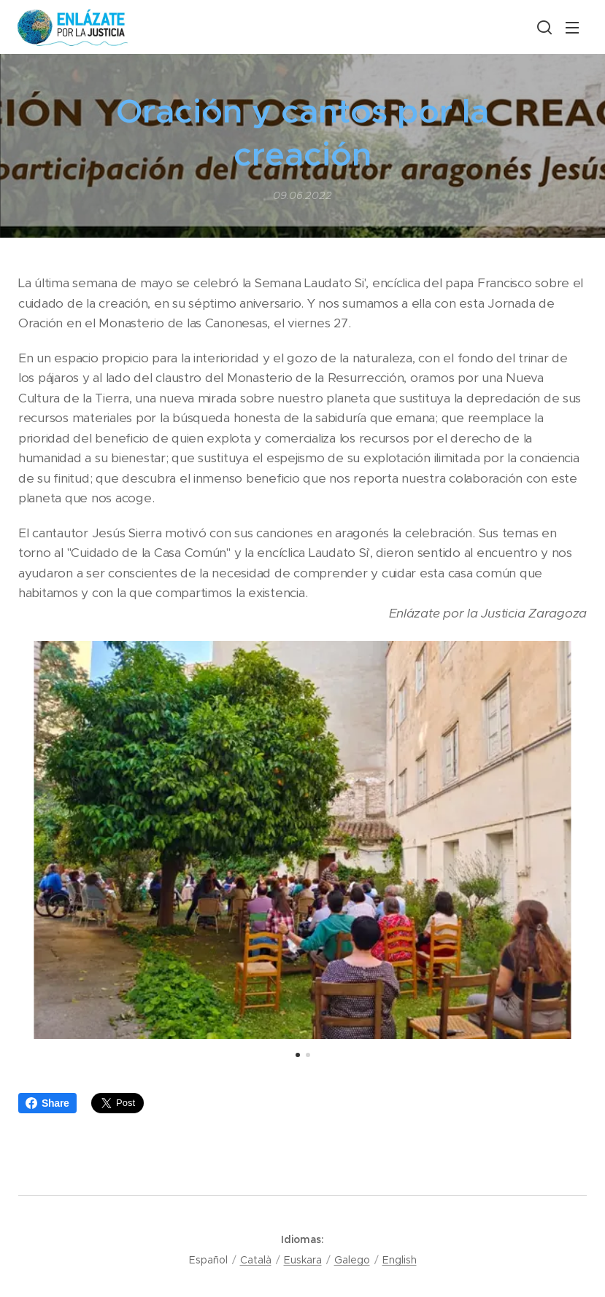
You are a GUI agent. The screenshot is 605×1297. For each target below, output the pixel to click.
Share (47, 1103)
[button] (543, 27)
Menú (572, 27)
